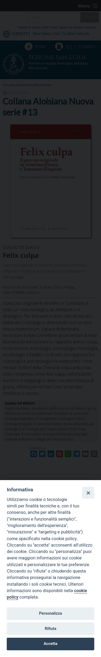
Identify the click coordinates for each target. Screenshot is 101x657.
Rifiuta (50, 628)
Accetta (50, 643)
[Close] (88, 493)
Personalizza (50, 613)
